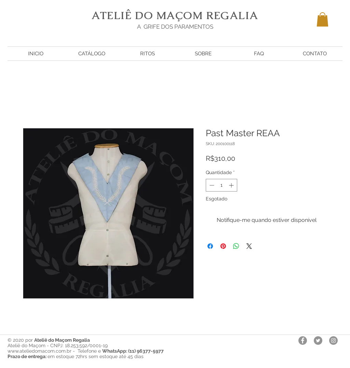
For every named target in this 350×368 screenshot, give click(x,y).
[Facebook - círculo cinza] (302, 340)
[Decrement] (211, 185)
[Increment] (232, 185)
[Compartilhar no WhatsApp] (236, 246)
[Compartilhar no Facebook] (210, 246)
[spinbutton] (221, 185)
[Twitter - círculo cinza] (318, 340)
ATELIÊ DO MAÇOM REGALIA (175, 15)
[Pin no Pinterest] (223, 246)
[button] (322, 19)
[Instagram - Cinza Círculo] (333, 340)
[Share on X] (249, 246)
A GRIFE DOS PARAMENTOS (175, 26)
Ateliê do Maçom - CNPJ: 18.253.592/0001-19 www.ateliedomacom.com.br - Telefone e (86, 348)
